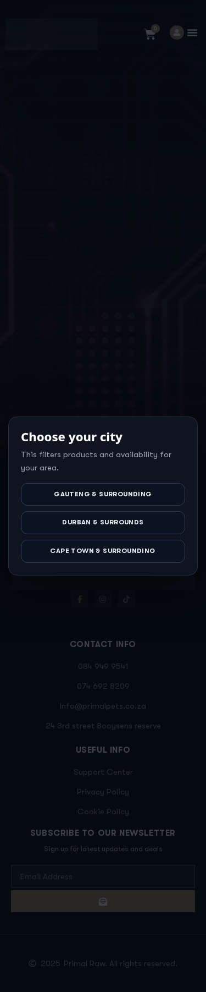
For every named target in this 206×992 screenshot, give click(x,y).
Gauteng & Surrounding (103, 494)
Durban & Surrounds (102, 522)
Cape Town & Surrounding (102, 551)
